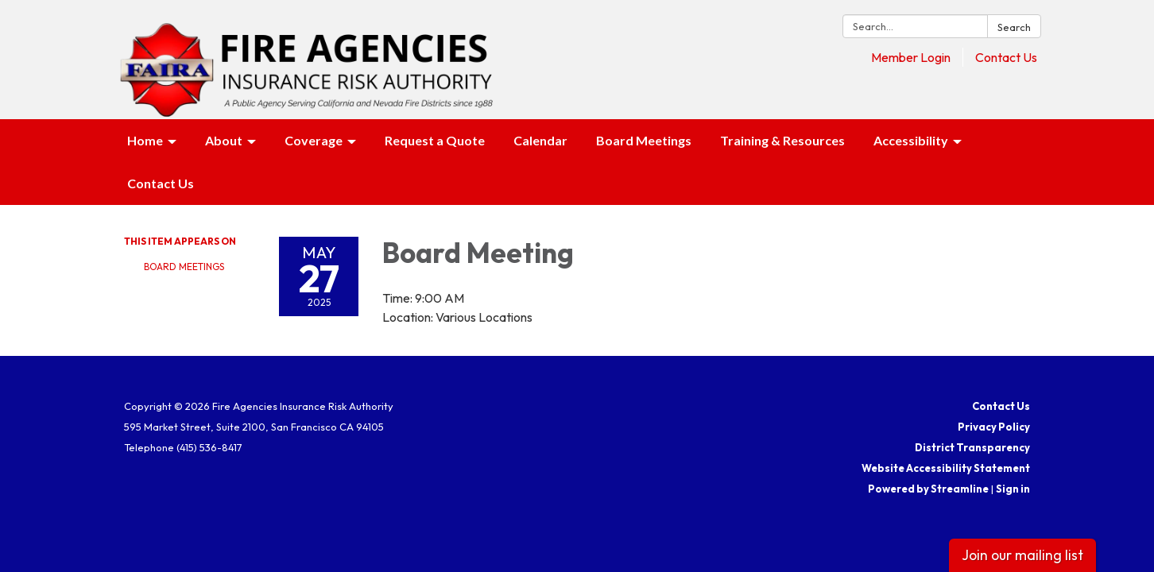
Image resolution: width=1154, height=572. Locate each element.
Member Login (911, 57)
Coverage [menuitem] (314, 140)
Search (1014, 27)
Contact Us (1006, 57)
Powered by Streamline (928, 488)
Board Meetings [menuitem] (643, 140)
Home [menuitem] (145, 140)
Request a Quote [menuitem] (435, 140)
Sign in (1013, 488)
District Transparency (972, 447)
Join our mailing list (1022, 555)
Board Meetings (184, 266)
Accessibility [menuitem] (910, 140)
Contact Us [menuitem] (160, 183)
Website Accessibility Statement (946, 468)
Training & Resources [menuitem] (782, 140)
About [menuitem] (223, 140)
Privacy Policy (994, 426)
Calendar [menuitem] (540, 140)
